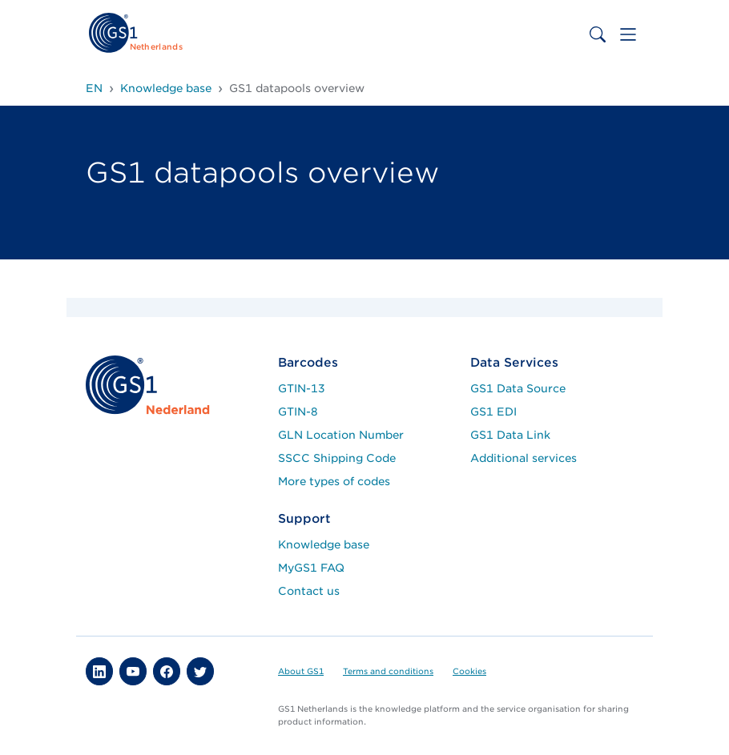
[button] (99, 671)
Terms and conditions (388, 671)
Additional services (523, 458)
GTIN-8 (298, 411)
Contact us (309, 590)
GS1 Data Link (510, 434)
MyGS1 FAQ (311, 567)
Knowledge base (323, 544)
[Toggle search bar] (597, 34)
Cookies (469, 671)
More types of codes (334, 481)
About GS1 (301, 671)
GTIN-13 (301, 388)
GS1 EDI (493, 411)
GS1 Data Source (518, 388)
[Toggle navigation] (628, 34)
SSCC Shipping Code (337, 458)
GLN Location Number (341, 434)
